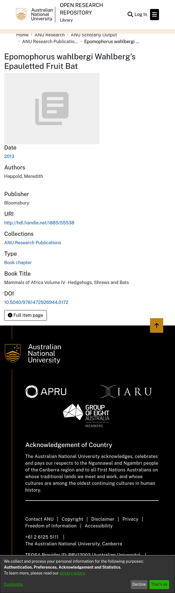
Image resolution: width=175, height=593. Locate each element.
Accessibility (99, 526)
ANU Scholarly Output (94, 35)
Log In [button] (141, 14)
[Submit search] (130, 14)
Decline (139, 584)
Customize (13, 584)
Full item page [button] (25, 315)
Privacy (131, 519)
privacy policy (72, 573)
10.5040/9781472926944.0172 (36, 302)
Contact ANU (39, 519)
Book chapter (18, 262)
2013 (9, 156)
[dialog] (87, 574)
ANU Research (49, 35)
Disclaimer (102, 519)
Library (66, 20)
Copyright (72, 519)
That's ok (159, 584)
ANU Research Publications (50, 41)
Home (22, 35)
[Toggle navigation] (154, 14)
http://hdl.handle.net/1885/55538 (39, 222)
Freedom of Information (51, 526)
